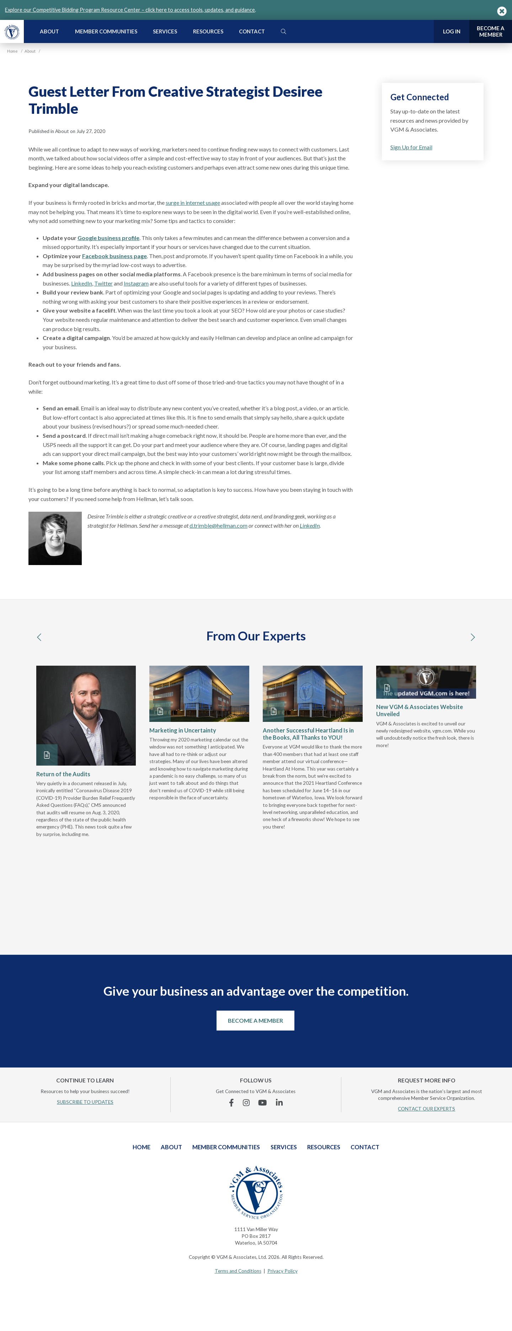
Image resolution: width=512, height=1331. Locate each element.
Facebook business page (114, 255)
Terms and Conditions (238, 1271)
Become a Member (255, 1020)
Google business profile (108, 237)
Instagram (136, 283)
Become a (491, 31)
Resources (208, 31)
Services (165, 31)
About (49, 31)
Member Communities (106, 31)
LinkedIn (81, 283)
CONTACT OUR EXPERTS (426, 1109)
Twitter (103, 283)
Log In (451, 31)
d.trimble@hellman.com (218, 525)
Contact (252, 31)
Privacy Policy (282, 1271)
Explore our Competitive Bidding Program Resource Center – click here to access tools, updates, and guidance (130, 10)
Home (141, 1147)
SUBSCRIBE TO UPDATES (85, 1102)
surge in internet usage (193, 202)
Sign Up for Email (411, 147)
